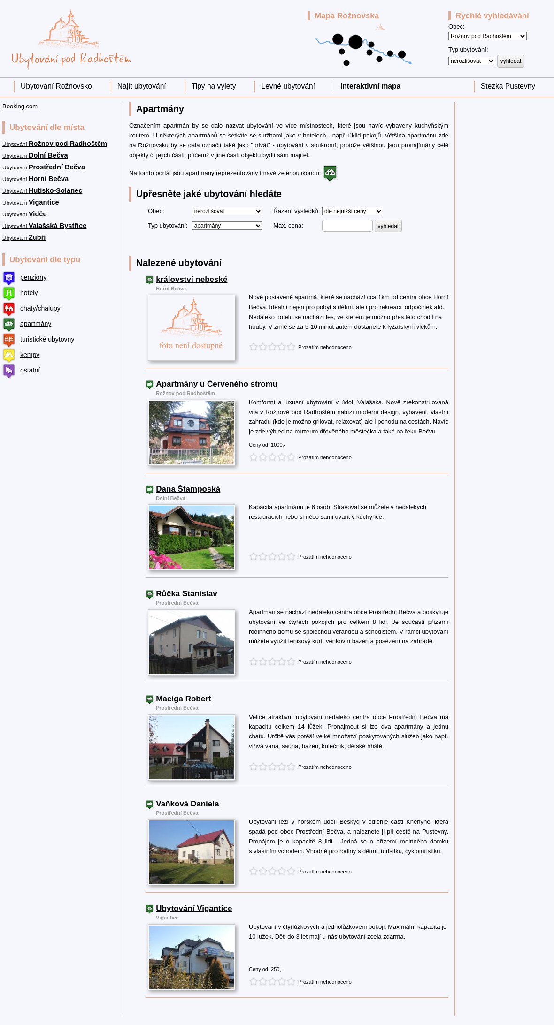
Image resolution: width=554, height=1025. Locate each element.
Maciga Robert (183, 699)
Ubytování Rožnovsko (56, 86)
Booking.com (20, 106)
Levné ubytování (288, 86)
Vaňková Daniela (187, 804)
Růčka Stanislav (186, 594)
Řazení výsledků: (296, 210)
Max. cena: (288, 225)
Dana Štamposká (188, 489)
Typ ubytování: (468, 49)
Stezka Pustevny (508, 86)
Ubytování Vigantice (194, 908)
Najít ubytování (141, 86)
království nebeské (191, 279)
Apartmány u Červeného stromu (216, 384)
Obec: (456, 26)
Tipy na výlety (214, 86)
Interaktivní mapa (370, 86)
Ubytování (54, 143)
